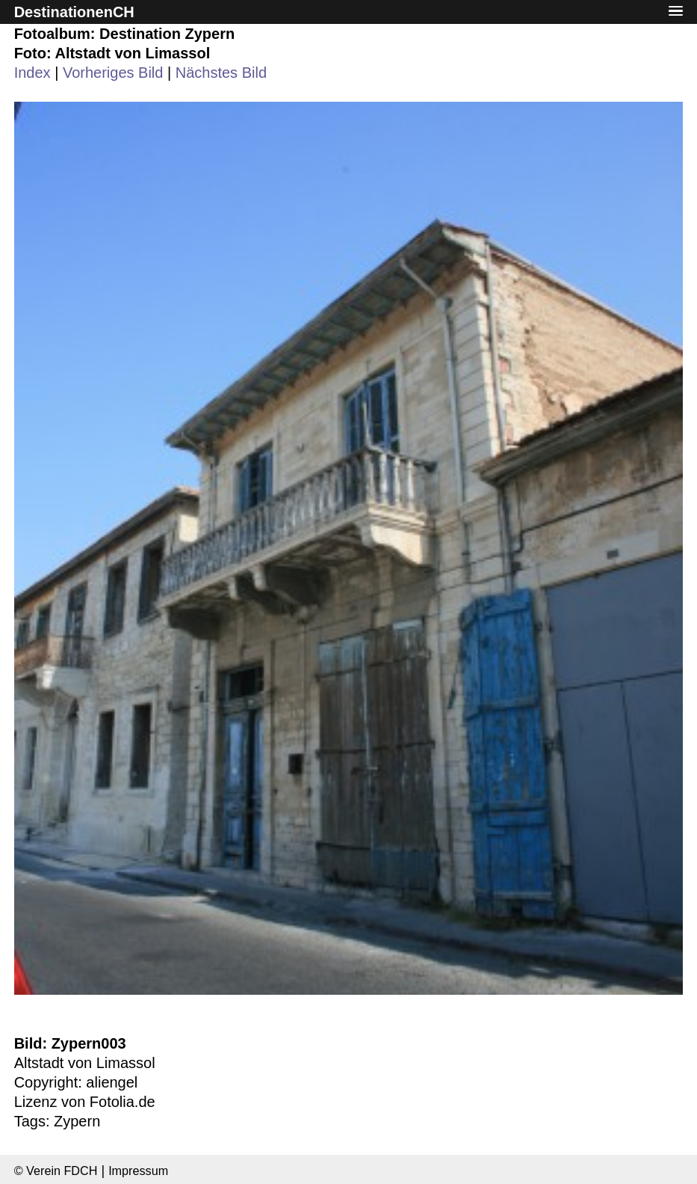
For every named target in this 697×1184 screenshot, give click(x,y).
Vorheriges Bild (113, 72)
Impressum (138, 1170)
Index (32, 72)
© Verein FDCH (56, 1170)
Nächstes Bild (221, 72)
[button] (676, 11)
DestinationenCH (74, 12)
